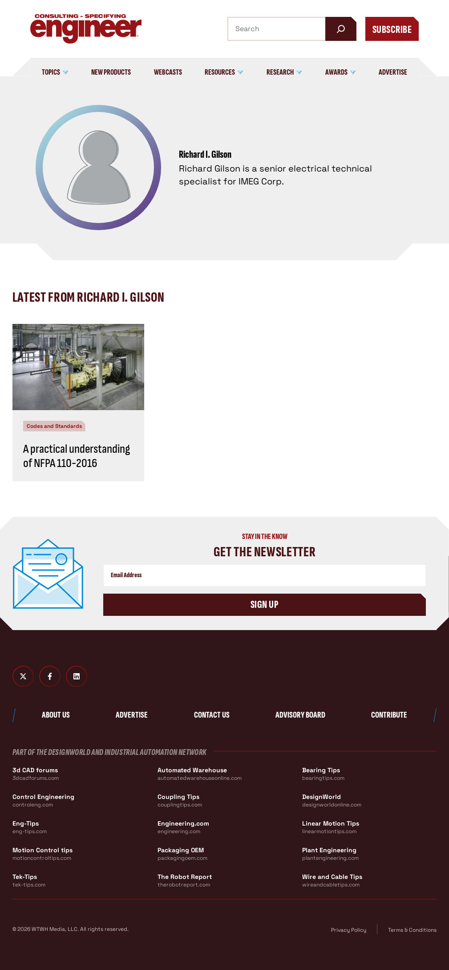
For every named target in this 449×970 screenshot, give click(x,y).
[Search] (340, 29)
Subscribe (392, 29)
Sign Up (265, 604)
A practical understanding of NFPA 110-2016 (76, 456)
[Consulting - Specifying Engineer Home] (86, 29)
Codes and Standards (54, 426)
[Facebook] (50, 676)
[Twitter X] (23, 676)
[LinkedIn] (76, 676)
